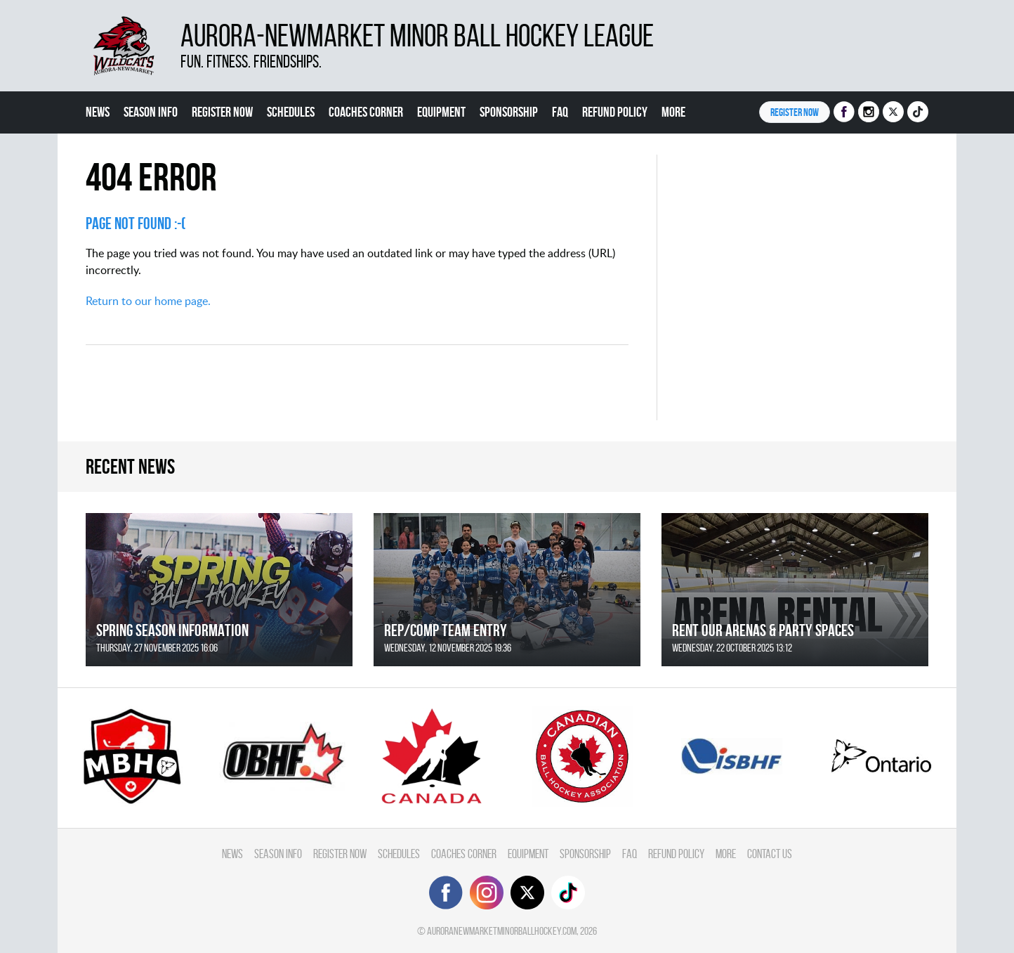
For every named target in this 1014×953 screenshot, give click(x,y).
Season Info (151, 111)
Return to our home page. (148, 301)
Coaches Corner (366, 111)
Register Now (222, 111)
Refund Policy (614, 111)
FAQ (560, 111)
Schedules (291, 111)
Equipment (441, 111)
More (673, 111)
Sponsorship (509, 111)
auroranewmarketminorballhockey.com (502, 931)
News (98, 111)
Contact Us (769, 853)
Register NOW (794, 112)
